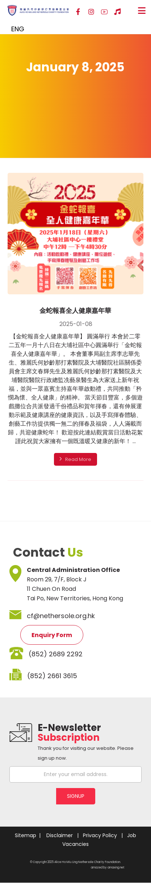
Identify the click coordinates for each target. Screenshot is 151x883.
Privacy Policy (100, 835)
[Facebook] (78, 12)
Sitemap (25, 835)
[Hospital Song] (117, 12)
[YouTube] (104, 12)
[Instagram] (91, 12)
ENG (17, 28)
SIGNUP (75, 796)
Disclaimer (59, 835)
